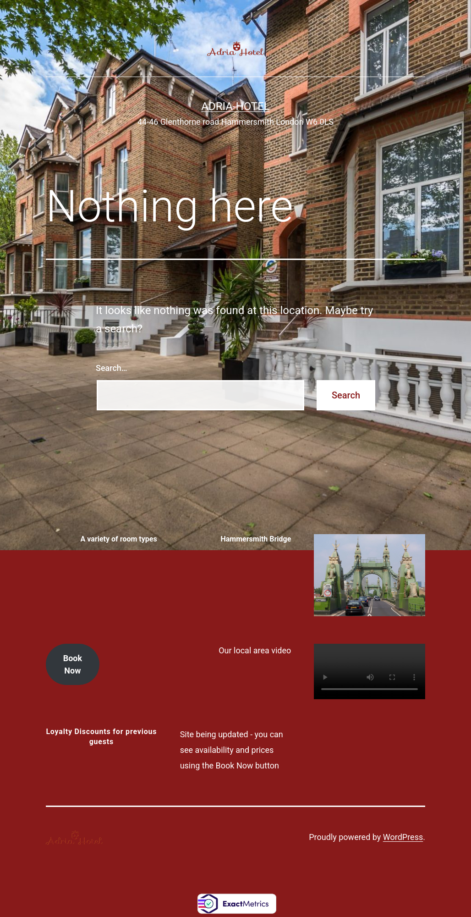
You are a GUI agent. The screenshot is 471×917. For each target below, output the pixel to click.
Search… (111, 368)
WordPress (403, 837)
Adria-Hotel (235, 106)
